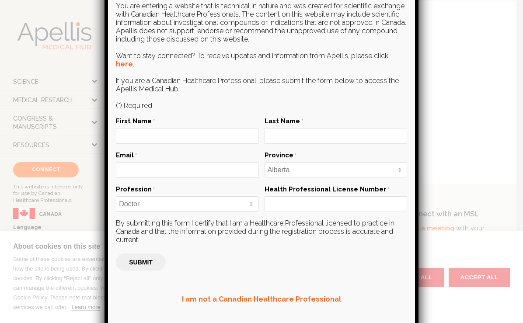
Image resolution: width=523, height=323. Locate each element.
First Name (135, 121)
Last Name (284, 121)
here (124, 64)
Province (280, 155)
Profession (135, 189)
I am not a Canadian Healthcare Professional (261, 299)
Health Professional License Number (327, 189)
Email (126, 155)
